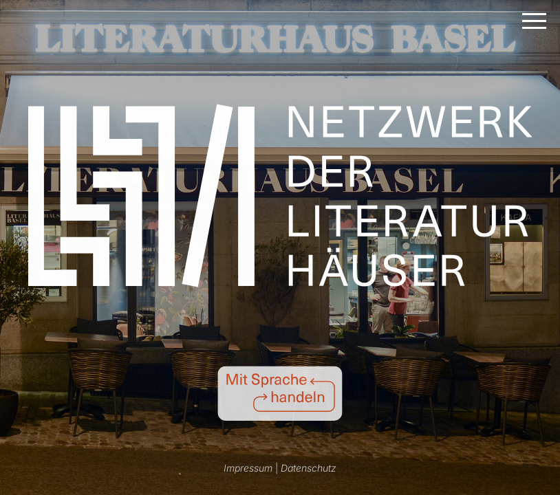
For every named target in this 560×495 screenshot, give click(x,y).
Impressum (248, 468)
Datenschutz (308, 468)
